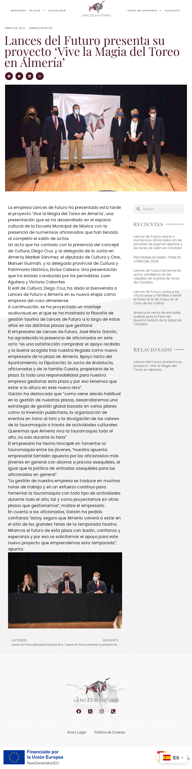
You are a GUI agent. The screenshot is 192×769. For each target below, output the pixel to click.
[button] (9, 76)
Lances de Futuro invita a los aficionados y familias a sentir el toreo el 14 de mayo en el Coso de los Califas (158, 297)
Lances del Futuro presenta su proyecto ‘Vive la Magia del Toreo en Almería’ (158, 366)
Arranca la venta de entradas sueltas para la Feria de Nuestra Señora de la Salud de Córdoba (158, 318)
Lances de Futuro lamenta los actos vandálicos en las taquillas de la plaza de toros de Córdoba (157, 276)
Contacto (172, 10)
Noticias (47, 28)
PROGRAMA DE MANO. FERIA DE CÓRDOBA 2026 (157, 259)
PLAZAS (37, 10)
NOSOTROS (18, 10)
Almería (34, 28)
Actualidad (57, 10)
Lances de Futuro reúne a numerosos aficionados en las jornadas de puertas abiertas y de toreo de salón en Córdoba (158, 242)
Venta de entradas (144, 10)
